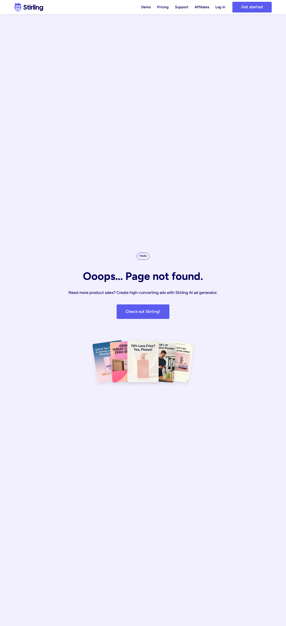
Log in (220, 7)
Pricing (163, 7)
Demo (146, 7)
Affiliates (202, 7)
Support (181, 7)
